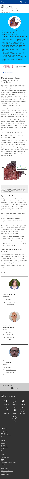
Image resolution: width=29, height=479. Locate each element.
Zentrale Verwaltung (6, 474)
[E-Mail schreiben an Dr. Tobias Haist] (8, 372)
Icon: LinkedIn (22, 409)
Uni (1, 1)
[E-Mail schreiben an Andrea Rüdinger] (8, 305)
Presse (2, 459)
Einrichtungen (4, 472)
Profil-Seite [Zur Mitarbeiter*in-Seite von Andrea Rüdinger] (8, 299)
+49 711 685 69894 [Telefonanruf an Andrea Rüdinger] (11, 302)
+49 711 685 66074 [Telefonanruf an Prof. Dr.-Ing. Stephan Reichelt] (11, 334)
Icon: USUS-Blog (14, 418)
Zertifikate (3, 448)
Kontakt (14, 388)
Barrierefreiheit (4, 447)
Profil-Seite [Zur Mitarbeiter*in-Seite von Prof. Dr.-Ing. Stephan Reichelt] (8, 332)
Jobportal (3, 460)
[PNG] (14, 171)
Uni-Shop (3, 464)
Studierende (4, 431)
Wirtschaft (3, 436)
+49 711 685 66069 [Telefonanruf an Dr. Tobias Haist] (11, 370)
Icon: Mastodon (7, 409)
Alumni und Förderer (6, 435)
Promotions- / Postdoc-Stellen (8, 462)
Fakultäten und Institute (7, 471)
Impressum (4, 443)
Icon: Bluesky (23, 401)
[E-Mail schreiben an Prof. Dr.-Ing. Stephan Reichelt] (8, 337)
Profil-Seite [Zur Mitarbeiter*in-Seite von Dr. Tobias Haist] (8, 367)
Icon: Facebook (6, 401)
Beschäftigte (4, 433)
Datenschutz (4, 445)
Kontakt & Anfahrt (5, 457)
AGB (2, 450)
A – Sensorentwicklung (15, 10)
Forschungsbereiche (6, 10)
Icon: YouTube (15, 409)
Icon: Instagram (15, 401)
